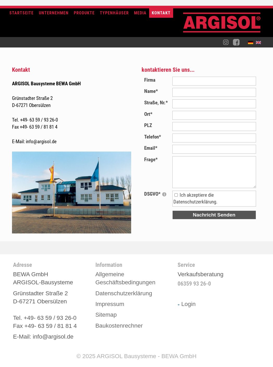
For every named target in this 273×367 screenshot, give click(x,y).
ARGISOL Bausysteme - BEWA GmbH (147, 356)
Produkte (84, 12)
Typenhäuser (114, 12)
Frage (151, 160)
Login (187, 304)
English (260, 43)
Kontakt (161, 12)
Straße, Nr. (156, 103)
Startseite (21, 12)
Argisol (224, 24)
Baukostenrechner (119, 325)
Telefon (152, 137)
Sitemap (106, 314)
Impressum (109, 304)
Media (140, 12)
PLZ (148, 125)
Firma (149, 80)
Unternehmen (54, 12)
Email (150, 148)
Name (151, 91)
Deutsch (252, 43)
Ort (148, 114)
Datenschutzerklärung (123, 293)
